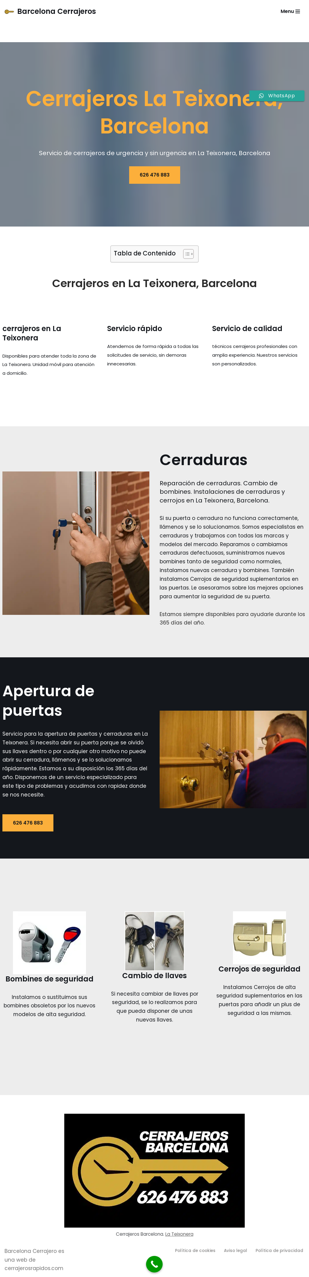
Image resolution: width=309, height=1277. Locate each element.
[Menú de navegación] (290, 11)
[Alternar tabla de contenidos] (185, 254)
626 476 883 (155, 174)
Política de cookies (195, 1251)
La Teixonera (179, 1234)
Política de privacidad (279, 1251)
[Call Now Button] (154, 1264)
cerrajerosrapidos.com (34, 1268)
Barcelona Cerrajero (31, 1251)
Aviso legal (235, 1251)
